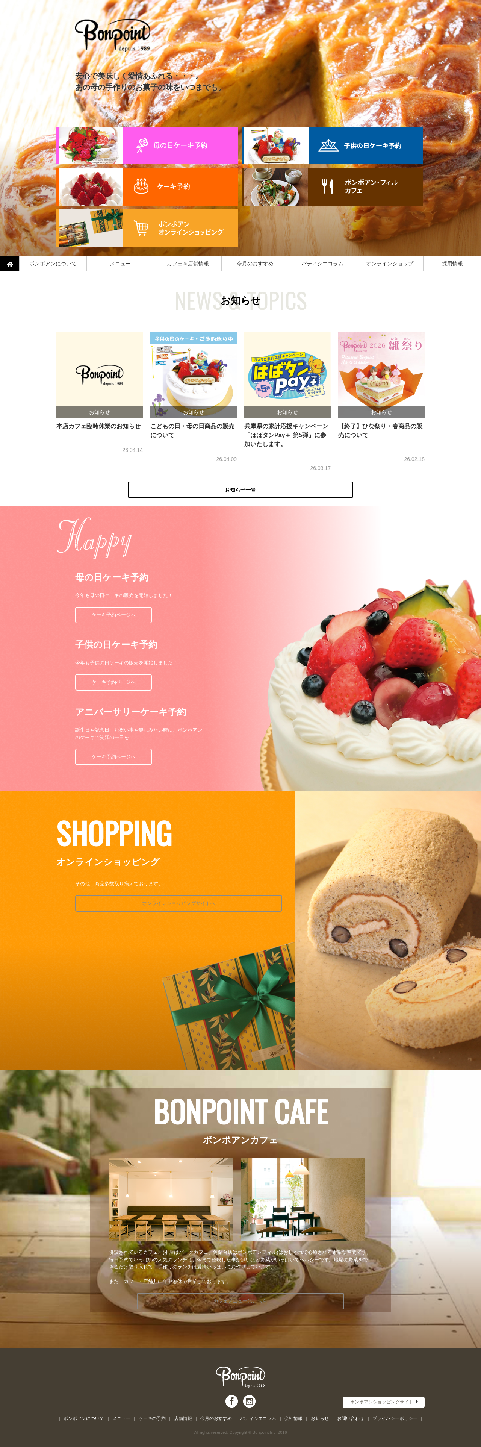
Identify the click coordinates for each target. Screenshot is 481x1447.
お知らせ (320, 1418)
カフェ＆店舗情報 (188, 264)
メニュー (120, 264)
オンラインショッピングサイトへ (140, 903)
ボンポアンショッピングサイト (381, 1402)
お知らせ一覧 (240, 490)
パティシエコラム (322, 264)
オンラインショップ (389, 264)
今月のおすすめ (255, 264)
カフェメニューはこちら (241, 1301)
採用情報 (452, 264)
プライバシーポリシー (394, 1418)
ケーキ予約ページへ (114, 615)
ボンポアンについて (53, 264)
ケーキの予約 (152, 1418)
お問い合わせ (350, 1418)
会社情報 (293, 1418)
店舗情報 (183, 1418)
